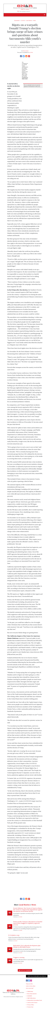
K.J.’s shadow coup (13, 935)
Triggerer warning (18, 957)
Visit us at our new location (37, 976)
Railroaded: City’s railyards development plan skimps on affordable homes (26, 946)
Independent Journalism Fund (34, 1000)
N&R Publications (31, 998)
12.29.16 (23, 20)
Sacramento (17, 20)
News (34, 20)
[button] (44, 15)
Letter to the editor (30, 986)
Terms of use (30, 1007)
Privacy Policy (30, 1004)
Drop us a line (29, 983)
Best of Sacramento (32, 993)
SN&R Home (30, 991)
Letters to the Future (32, 1002)
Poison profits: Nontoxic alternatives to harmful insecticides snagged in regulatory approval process (27, 923)
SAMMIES (29, 996)
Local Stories (29, 20)
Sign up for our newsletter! (25, 970)
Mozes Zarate (26, 50)
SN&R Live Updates (25, 9)
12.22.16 (15, 940)
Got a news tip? (29, 988)
